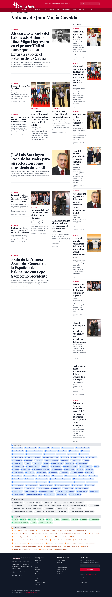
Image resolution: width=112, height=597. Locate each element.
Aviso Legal (60, 571)
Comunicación (66, 9)
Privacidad (79, 591)
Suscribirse (90, 569)
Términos (91, 591)
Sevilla (31, 9)
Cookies (85, 591)
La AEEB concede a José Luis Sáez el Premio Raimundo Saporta (20, 119)
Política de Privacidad (62, 565)
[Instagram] (19, 575)
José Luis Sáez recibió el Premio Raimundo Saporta (61, 114)
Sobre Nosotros (61, 560)
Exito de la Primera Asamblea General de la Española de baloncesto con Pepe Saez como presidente (79, 414)
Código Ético (60, 563)
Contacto (59, 573)
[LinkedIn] (21, 575)
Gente (44, 9)
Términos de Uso (61, 569)
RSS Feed (37, 584)
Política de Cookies (62, 567)
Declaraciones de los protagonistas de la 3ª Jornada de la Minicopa (20, 230)
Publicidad (82, 578)
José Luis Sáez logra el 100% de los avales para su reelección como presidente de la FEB (79, 203)
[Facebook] (13, 575)
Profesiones (82, 9)
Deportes (51, 9)
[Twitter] (16, 575)
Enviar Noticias (83, 582)
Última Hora (23, 9)
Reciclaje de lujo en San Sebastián (20, 87)
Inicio (12, 12)
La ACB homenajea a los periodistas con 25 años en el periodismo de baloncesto (61, 226)
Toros (57, 9)
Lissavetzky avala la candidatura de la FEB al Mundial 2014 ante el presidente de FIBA (20, 198)
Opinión (90, 9)
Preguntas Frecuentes (85, 580)
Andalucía (37, 9)
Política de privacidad (91, 574)
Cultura (74, 9)
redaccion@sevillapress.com (29, 592)
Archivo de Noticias (40, 582)
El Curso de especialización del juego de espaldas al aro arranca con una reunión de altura (40, 118)
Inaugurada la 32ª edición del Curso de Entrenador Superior (40, 213)
